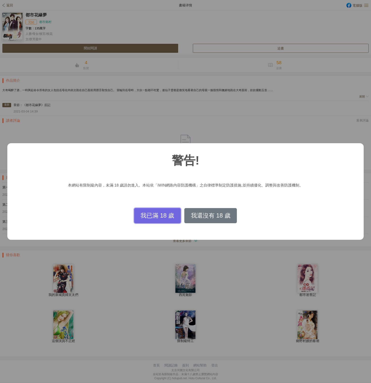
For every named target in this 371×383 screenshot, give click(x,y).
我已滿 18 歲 (157, 215)
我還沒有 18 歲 (210, 215)
